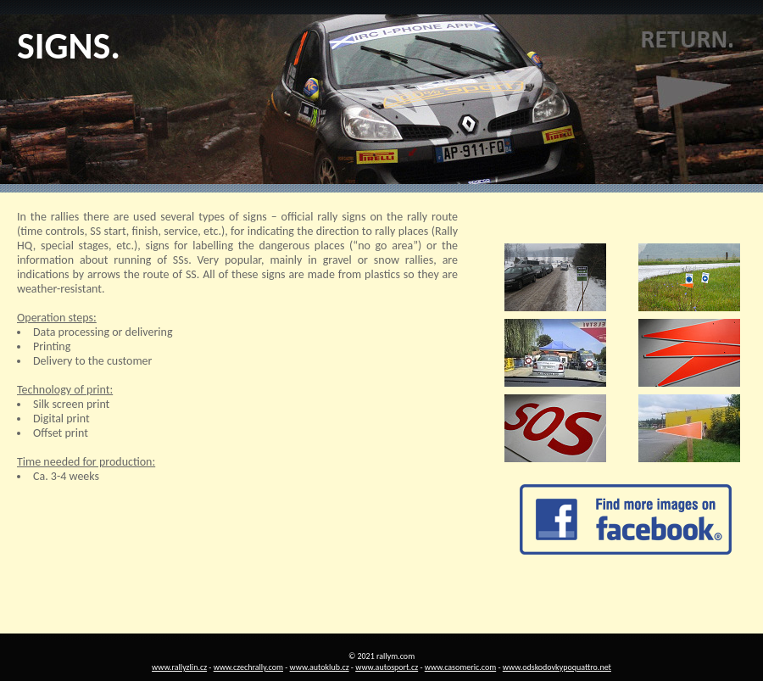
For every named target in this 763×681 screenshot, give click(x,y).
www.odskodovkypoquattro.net (557, 667)
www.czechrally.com (248, 667)
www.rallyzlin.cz (179, 667)
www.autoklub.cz (319, 667)
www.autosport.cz (386, 667)
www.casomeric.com (460, 667)
